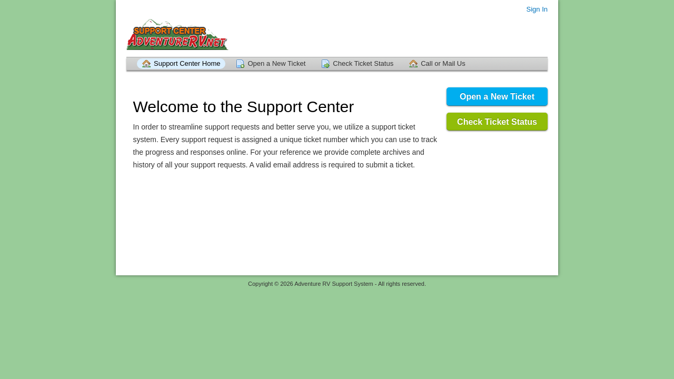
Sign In (537, 9)
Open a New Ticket (276, 63)
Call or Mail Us (443, 63)
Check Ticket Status (363, 63)
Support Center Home (187, 63)
